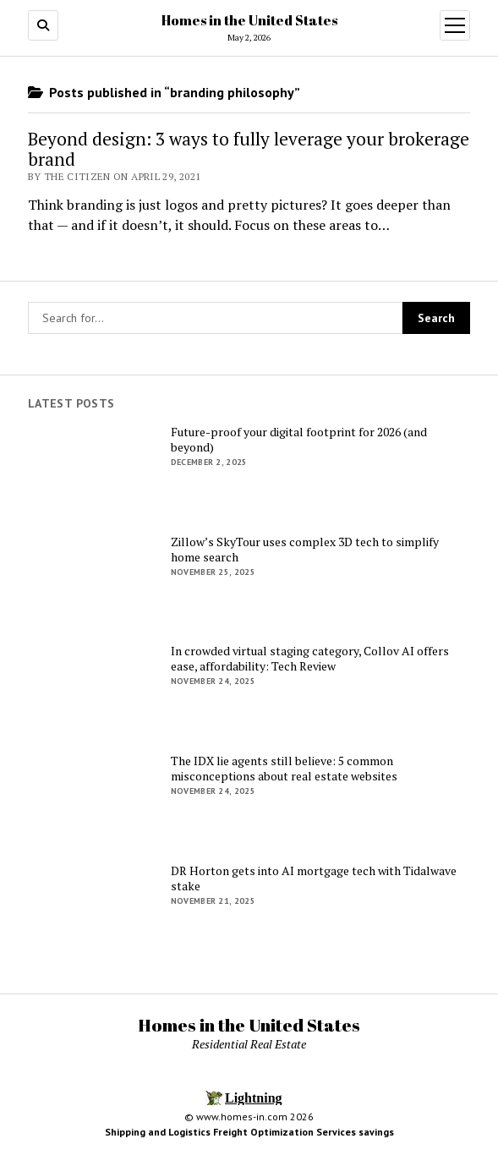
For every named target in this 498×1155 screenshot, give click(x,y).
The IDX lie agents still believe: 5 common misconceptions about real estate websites (284, 768)
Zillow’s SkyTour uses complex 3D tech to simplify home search (305, 549)
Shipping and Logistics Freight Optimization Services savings (249, 1131)
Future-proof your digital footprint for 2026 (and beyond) (299, 439)
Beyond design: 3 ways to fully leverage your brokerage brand (248, 149)
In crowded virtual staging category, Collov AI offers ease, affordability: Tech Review (310, 658)
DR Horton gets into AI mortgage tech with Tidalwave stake (314, 878)
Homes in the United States (249, 20)
